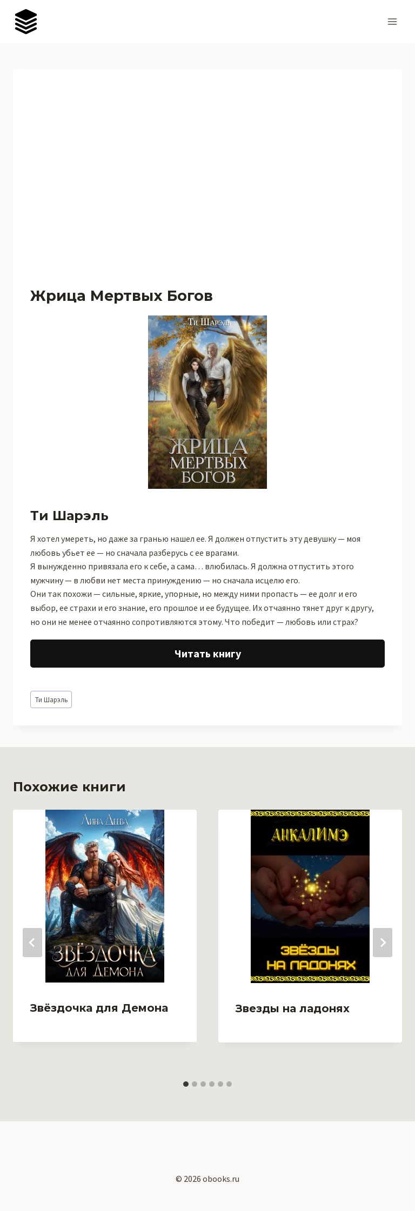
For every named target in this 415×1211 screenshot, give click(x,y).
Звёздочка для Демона (99, 1007)
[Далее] (382, 942)
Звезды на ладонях (293, 1008)
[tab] (186, 1084)
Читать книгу (208, 653)
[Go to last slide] (32, 942)
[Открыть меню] (392, 21)
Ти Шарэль (51, 699)
